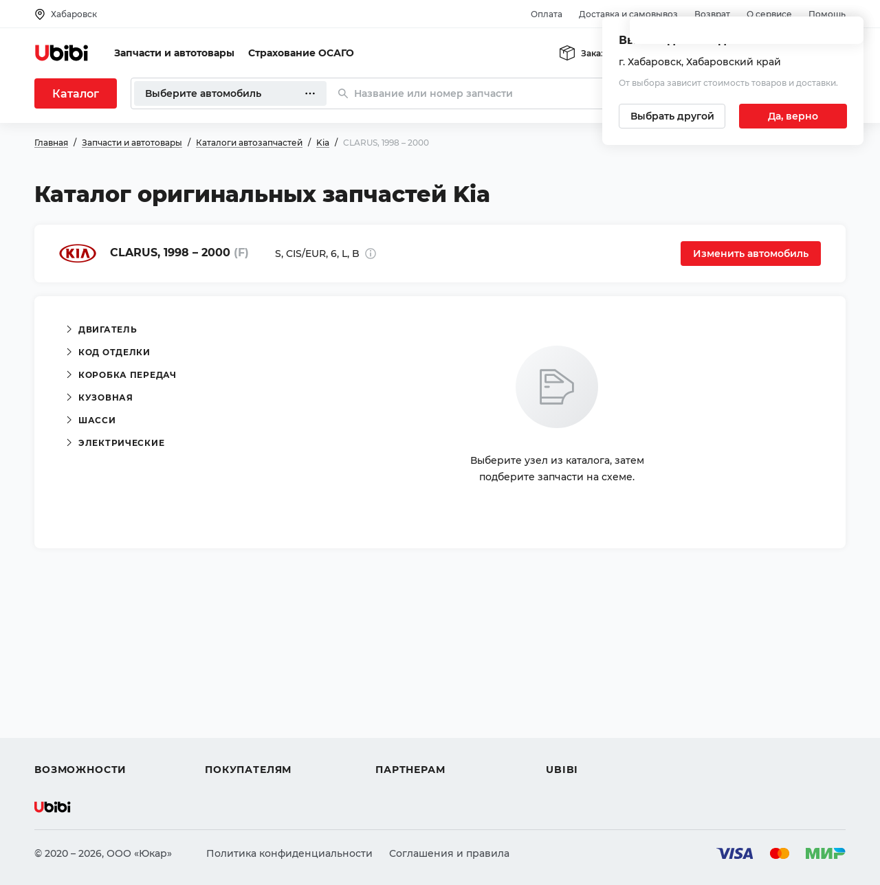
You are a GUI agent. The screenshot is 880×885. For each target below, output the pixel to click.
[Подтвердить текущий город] (793, 116)
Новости (567, 720)
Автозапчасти (69, 670)
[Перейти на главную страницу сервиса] (61, 53)
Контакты (570, 695)
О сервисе (769, 14)
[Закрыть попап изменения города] (847, 35)
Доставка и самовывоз (628, 14)
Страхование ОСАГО (301, 53)
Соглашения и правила (449, 853)
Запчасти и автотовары (174, 53)
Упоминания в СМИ (597, 745)
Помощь (827, 14)
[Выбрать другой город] (672, 116)
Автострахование (79, 695)
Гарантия (229, 745)
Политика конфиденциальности (289, 853)
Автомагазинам (415, 695)
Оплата (546, 14)
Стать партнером (419, 745)
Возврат (712, 14)
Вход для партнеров (427, 720)
